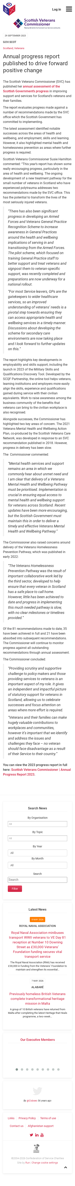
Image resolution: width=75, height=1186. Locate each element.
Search (37, 874)
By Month (38, 858)
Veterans (19, 48)
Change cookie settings (45, 1162)
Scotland (8, 48)
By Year (37, 846)
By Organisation (38, 818)
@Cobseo (32, 1100)
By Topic (37, 832)
